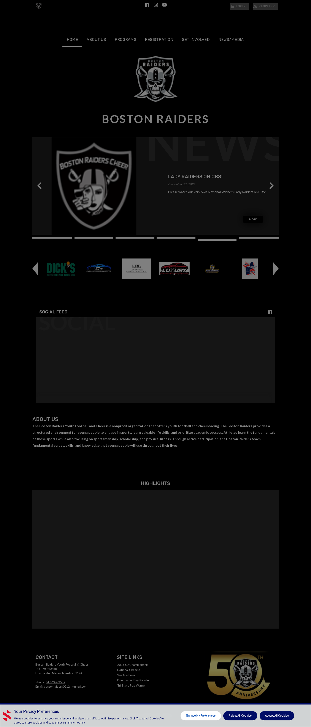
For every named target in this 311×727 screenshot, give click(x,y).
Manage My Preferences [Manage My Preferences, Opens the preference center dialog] (201, 715)
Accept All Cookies (277, 715)
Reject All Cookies (240, 715)
